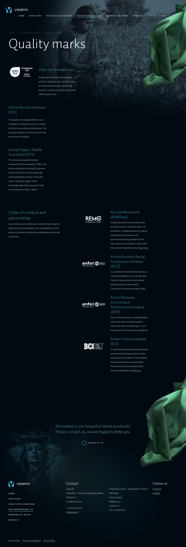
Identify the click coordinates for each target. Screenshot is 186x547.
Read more (143, 248)
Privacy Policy (49, 540)
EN (164, 16)
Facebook (157, 489)
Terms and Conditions (32, 540)
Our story (35, 16)
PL (151, 16)
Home (21, 16)
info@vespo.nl (72, 512)
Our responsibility (89, 16)
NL (168, 16)
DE (155, 16)
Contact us (96, 443)
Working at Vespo (117, 16)
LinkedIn (156, 493)
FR (159, 16)
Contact (138, 16)
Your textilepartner (59, 16)
